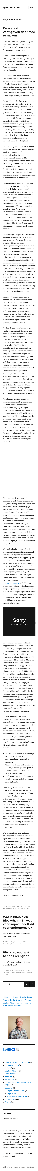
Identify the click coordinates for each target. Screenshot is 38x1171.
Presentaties (10, 1099)
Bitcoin (5, 908)
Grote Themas (10, 1074)
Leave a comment (24, 908)
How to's (8, 1077)
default (8, 1068)
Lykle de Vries (11, 7)
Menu (31, 7)
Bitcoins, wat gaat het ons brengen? (16, 954)
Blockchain (12, 908)
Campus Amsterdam (18, 972)
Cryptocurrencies (16, 942)
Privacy (8, 1102)
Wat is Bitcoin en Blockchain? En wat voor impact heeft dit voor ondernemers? (18, 922)
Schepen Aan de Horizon (17, 1096)
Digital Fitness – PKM (16, 1091)
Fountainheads (16, 944)
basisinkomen (25, 906)
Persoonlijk (15, 906)
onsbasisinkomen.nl (11, 583)
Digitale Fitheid (11, 1071)
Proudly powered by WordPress (24, 1167)
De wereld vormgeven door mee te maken (19, 32)
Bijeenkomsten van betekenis (17, 1062)
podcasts (8, 1088)
